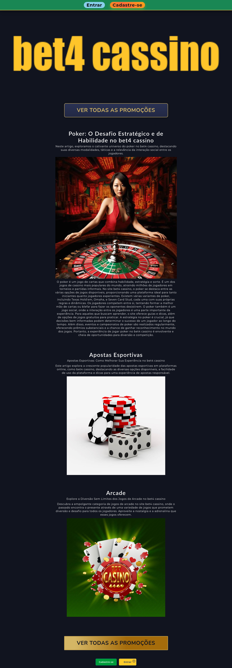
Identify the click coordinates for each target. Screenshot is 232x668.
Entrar (128, 661)
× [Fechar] (134, 661)
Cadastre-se (106, 661)
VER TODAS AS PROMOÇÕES (116, 110)
